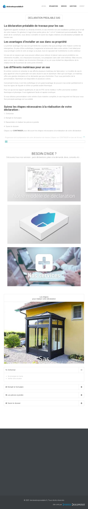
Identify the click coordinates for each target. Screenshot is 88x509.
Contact (82, 6)
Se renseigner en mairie (15, 376)
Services (64, 6)
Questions (73, 6)
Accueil (44, 6)
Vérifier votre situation (15, 378)
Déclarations (53, 6)
